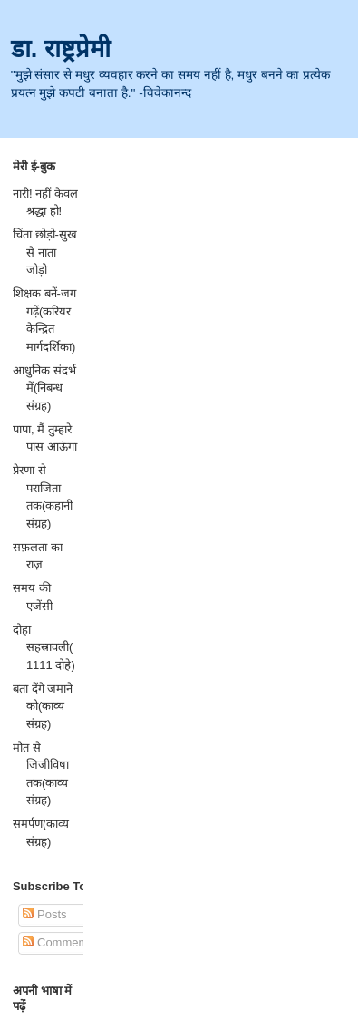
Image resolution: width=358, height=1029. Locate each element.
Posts (44, 914)
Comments (58, 942)
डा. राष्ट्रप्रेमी (61, 48)
